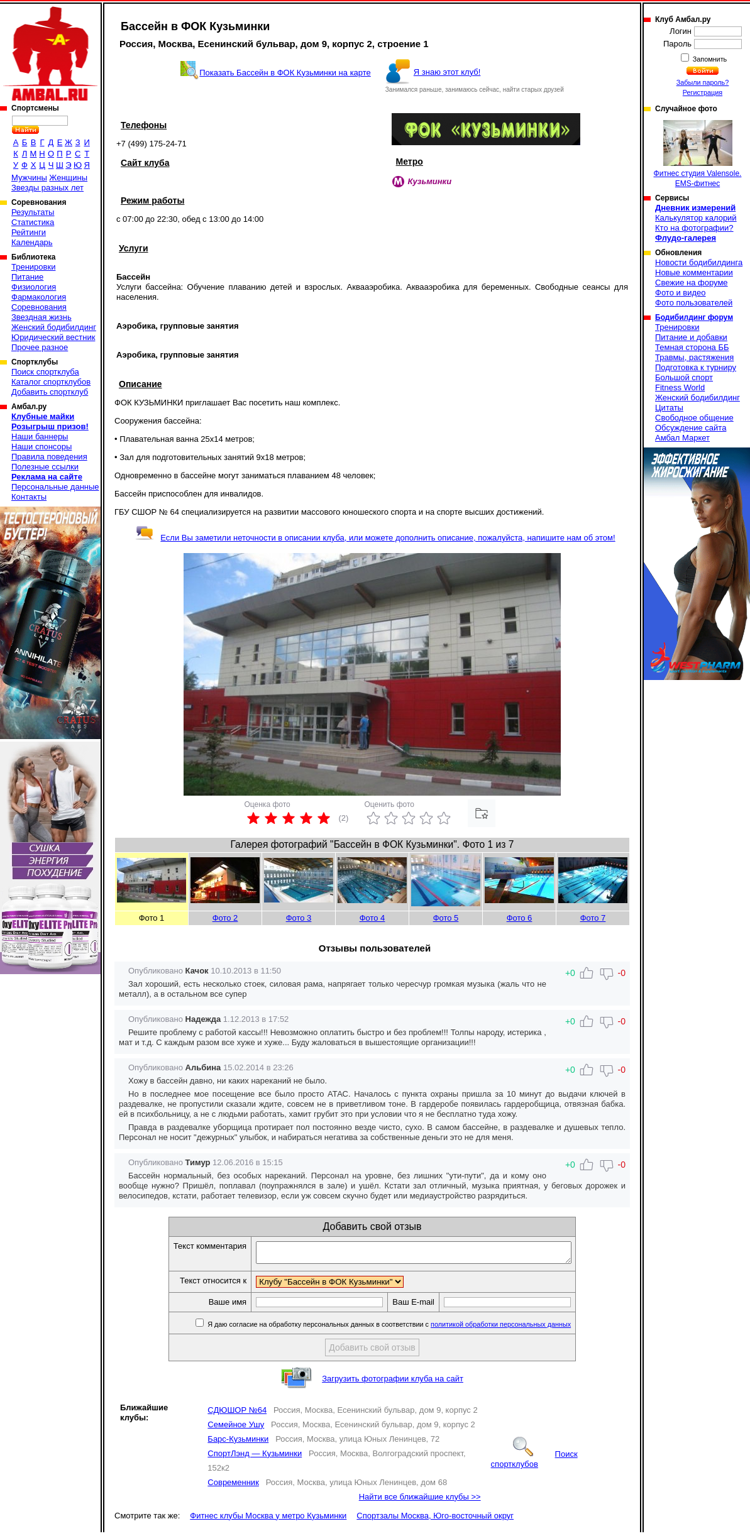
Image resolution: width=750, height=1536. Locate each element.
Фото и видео (680, 292)
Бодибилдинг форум (694, 317)
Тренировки (33, 267)
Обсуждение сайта (690, 427)
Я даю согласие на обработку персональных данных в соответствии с (407, 1328)
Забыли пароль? (702, 82)
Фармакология (38, 297)
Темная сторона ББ (692, 347)
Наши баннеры (39, 436)
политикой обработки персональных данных (519, 1328)
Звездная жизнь (41, 317)
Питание (27, 277)
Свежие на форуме (691, 282)
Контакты (29, 497)
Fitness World (680, 387)
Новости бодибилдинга (698, 262)
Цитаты (669, 407)
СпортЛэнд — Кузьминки (254, 1457)
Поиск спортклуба (45, 371)
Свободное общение (694, 417)
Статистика (32, 222)
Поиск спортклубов (534, 1463)
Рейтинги (28, 232)
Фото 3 (299, 918)
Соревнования (39, 307)
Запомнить (709, 59)
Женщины (68, 177)
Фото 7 (593, 918)
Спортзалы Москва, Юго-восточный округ (435, 1519)
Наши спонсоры (41, 446)
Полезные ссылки (45, 466)
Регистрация (702, 92)
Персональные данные (55, 486)
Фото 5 (446, 918)
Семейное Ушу (235, 1428)
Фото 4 (372, 918)
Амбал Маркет (682, 437)
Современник (232, 1486)
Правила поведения (49, 456)
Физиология (33, 287)
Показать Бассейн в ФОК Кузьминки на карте (285, 72)
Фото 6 (519, 918)
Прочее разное (39, 347)
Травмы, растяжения (694, 357)
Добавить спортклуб (49, 392)
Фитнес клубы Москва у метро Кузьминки (268, 1519)
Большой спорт (684, 377)
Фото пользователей (693, 302)
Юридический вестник (53, 337)
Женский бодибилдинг (53, 327)
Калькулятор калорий (696, 217)
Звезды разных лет (47, 187)
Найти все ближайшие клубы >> (420, 1500)
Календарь (32, 242)
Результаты (32, 212)
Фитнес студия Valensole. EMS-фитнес (698, 154)
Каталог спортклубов (51, 382)
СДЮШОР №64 (237, 1413)
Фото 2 (225, 918)
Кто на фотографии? (694, 228)
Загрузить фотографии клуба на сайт (392, 1382)
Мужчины (29, 177)
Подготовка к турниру (695, 367)
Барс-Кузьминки (237, 1442)
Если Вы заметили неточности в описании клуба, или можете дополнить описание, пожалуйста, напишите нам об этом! (375, 537)
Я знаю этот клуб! (447, 72)
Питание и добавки (691, 337)
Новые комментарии (694, 272)
